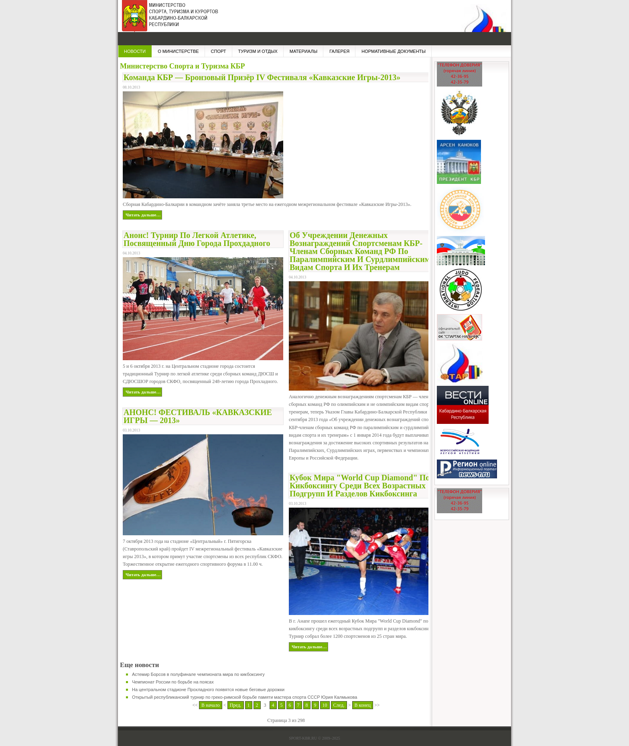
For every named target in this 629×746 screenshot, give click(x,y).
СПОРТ (218, 51)
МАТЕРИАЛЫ (303, 51)
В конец (363, 705)
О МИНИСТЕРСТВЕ (178, 51)
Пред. (235, 705)
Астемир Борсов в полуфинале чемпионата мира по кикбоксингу (198, 674)
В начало (210, 705)
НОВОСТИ (135, 51)
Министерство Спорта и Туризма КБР (168, 20)
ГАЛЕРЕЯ (339, 51)
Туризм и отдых (258, 51)
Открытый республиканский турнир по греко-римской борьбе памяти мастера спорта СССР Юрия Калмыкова (244, 697)
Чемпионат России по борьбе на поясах (173, 681)
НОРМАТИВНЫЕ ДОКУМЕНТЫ (393, 51)
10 (325, 705)
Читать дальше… (143, 214)
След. (339, 705)
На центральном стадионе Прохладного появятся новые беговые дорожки (208, 689)
